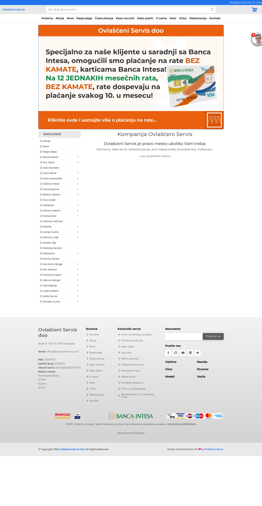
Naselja (202, 361)
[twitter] (198, 353)
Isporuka (126, 352)
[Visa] (76, 415)
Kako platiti (145, 18)
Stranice (203, 369)
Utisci (183, 18)
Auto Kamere (49, 167)
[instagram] (176, 353)
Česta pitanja (104, 18)
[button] (52, 77)
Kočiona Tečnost (51, 221)
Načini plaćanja (130, 358)
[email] (186, 336)
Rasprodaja (84, 18)
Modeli (170, 376)
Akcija (60, 18)
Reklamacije (128, 377)
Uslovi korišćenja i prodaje (136, 334)
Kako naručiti (125, 18)
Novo (70, 18)
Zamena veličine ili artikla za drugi (137, 395)
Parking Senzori (51, 248)
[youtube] (183, 353)
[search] (212, 10)
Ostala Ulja (48, 242)
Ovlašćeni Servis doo (57, 332)
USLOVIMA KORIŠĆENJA (181, 424)
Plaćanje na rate (130, 371)
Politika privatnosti (132, 340)
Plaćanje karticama (132, 364)
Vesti (172, 18)
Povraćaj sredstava (132, 383)
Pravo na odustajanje (133, 389)
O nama (161, 18)
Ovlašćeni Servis (14, 9)
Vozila (201, 376)
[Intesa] (131, 415)
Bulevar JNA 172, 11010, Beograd (56, 343)
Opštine (170, 361)
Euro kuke (47, 199)
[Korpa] (255, 9)
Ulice (168, 369)
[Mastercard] (63, 415)
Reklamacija (198, 18)
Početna (47, 18)
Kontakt (215, 18)
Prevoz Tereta (49, 258)
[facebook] (168, 353)
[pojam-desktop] (127, 10)
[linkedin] (190, 353)
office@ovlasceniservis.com (62, 351)
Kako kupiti (127, 346)
